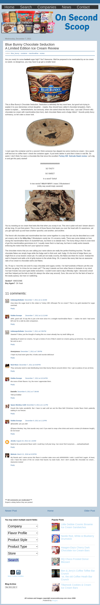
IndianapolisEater (17, 300)
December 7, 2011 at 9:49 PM (30, 365)
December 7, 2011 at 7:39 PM (31, 351)
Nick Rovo (14, 365)
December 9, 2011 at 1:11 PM (37, 405)
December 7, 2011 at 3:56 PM (35, 331)
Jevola (13, 441)
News (66, 7)
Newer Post (11, 510)
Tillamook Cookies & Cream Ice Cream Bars (76, 586)
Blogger (55, 600)
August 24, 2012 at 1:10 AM (26, 441)
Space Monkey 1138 (18, 405)
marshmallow (33, 53)
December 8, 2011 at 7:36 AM (28, 391)
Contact (83, 7)
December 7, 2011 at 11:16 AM (36, 300)
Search (26, 7)
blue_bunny (15, 53)
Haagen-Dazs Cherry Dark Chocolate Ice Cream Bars (75, 549)
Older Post (89, 510)
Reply (13, 308)
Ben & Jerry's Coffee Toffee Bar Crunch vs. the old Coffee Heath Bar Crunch (78, 575)
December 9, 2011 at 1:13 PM (36, 421)
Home (9, 7)
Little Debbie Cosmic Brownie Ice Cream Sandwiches (77, 526)
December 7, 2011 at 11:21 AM (36, 315)
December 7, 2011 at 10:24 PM (36, 378)
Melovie (14, 454)
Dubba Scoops (16, 315)
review (42, 53)
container (24, 53)
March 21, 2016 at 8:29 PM (27, 454)
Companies (47, 7)
